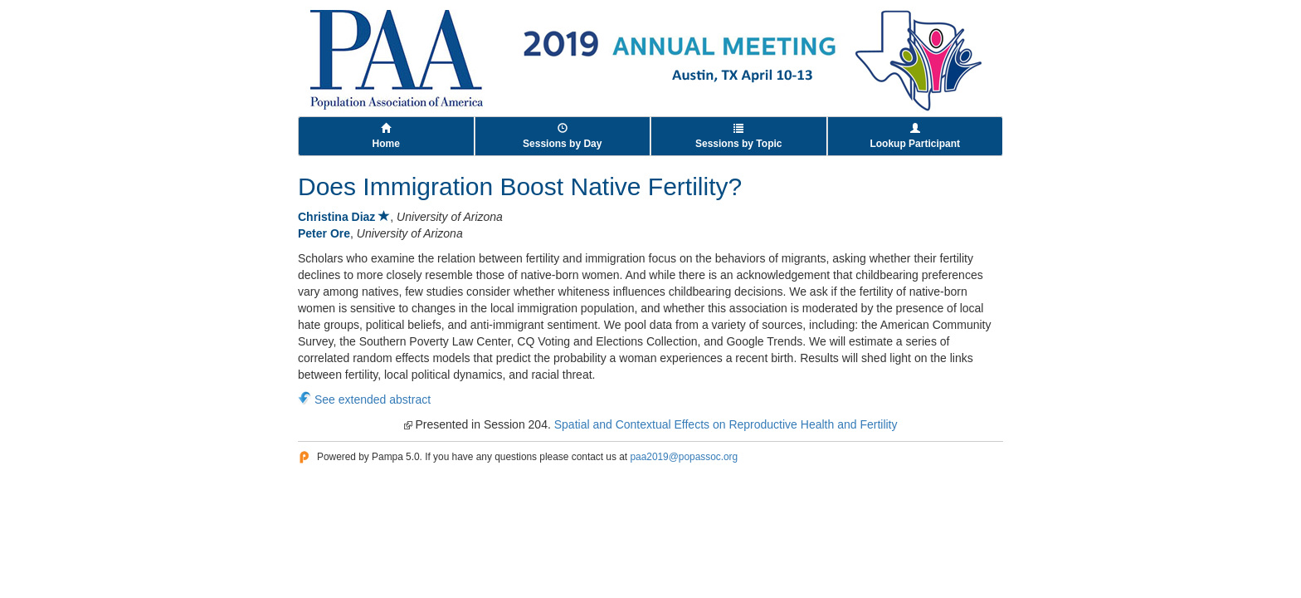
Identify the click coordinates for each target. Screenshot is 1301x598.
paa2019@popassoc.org (684, 457)
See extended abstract (372, 399)
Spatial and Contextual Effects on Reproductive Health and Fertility (726, 424)
